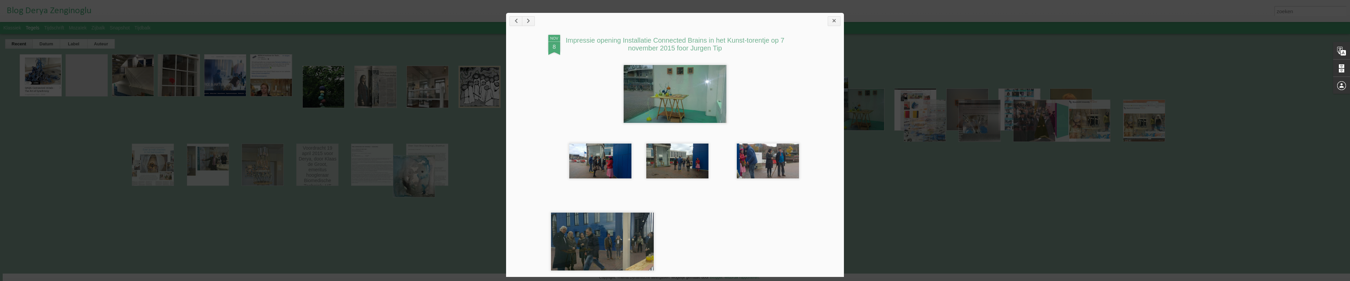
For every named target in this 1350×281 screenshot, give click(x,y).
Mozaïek (78, 27)
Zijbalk (98, 27)
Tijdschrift (54, 27)
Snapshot (120, 27)
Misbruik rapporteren (742, 277)
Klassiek (12, 27)
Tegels (32, 27)
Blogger (716, 277)
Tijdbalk (142, 27)
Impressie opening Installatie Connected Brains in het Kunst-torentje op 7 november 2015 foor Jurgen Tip (675, 44)
